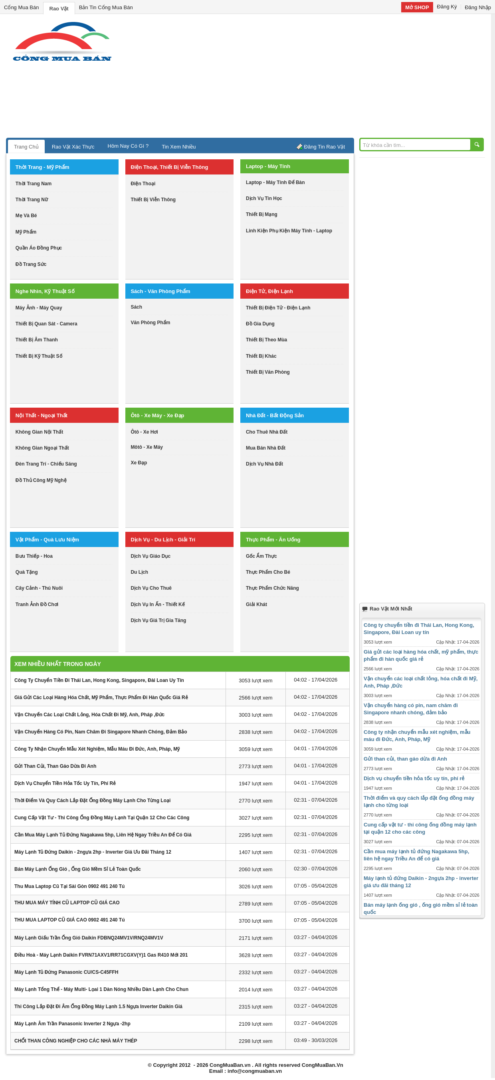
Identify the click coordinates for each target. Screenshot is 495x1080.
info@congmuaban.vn (255, 1071)
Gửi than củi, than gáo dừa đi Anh (55, 766)
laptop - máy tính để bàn (275, 182)
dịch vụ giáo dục (150, 556)
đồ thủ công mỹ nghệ (41, 480)
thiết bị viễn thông (153, 199)
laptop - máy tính (268, 166)
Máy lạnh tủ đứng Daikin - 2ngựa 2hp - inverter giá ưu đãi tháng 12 (92, 852)
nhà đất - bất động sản (275, 415)
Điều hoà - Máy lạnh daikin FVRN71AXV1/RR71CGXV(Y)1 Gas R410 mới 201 (101, 955)
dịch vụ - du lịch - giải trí (163, 540)
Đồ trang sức (31, 264)
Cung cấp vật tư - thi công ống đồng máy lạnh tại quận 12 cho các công (101, 817)
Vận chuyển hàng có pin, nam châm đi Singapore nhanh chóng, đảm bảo (100, 732)
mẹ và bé (26, 215)
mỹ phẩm (26, 232)
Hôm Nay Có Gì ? (128, 146)
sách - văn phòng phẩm (160, 291)
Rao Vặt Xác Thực (73, 147)
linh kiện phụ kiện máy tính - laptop (289, 231)
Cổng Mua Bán (21, 7)
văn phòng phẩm (150, 322)
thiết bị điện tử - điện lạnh (278, 308)
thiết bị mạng (261, 214)
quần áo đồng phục (39, 248)
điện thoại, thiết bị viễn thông (169, 167)
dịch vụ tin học (264, 198)
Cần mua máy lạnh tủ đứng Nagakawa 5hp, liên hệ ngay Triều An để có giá (103, 835)
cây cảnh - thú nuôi (39, 588)
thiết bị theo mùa (266, 340)
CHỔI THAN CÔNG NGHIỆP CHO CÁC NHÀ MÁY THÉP (75, 1041)
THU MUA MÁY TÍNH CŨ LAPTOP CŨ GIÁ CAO (67, 903)
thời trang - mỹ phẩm (42, 167)
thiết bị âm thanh (37, 340)
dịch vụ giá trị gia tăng (158, 620)
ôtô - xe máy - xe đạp (157, 415)
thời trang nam (33, 183)
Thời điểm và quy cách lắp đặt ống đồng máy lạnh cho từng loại (92, 800)
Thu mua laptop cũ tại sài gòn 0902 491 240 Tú (69, 886)
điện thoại (143, 183)
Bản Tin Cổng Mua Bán (106, 7)
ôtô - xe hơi (144, 432)
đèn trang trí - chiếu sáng (46, 464)
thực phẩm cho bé (268, 572)
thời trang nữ (32, 199)
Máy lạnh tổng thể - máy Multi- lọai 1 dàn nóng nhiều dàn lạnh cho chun (101, 989)
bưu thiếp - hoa (34, 556)
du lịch (139, 572)
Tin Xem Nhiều (179, 147)
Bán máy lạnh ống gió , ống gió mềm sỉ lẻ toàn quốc (77, 869)
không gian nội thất (39, 432)
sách (136, 307)
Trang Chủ (26, 147)
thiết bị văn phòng (268, 372)
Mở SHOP (417, 7)
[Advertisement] (315, 78)
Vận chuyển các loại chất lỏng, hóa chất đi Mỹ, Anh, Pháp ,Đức (89, 714)
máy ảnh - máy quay (39, 308)
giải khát (256, 604)
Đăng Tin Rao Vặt (324, 147)
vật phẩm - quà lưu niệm (47, 540)
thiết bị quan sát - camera (46, 324)
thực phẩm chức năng (272, 588)
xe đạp (139, 463)
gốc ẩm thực (261, 556)
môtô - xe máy (147, 447)
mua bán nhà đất (265, 448)
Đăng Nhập (478, 7)
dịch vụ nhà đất (264, 464)
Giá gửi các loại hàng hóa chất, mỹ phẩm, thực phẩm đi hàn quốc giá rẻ (101, 697)
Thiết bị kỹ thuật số (39, 356)
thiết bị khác (261, 356)
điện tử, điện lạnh (269, 291)
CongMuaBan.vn (230, 1065)
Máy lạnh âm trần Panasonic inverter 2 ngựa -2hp (72, 1023)
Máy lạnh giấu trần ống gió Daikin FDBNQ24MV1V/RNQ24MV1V (88, 938)
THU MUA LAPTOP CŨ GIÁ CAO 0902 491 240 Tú (69, 920)
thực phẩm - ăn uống (273, 540)
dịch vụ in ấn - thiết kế (157, 604)
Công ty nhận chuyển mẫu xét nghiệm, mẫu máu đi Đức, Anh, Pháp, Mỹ (97, 749)
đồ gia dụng (260, 324)
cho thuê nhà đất (266, 432)
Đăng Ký (447, 7)
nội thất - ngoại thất (41, 415)
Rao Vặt (59, 9)
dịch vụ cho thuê (151, 588)
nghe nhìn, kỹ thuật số (45, 291)
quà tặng (27, 572)
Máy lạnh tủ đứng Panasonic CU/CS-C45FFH (66, 972)
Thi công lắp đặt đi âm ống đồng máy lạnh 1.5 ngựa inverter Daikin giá (98, 1006)
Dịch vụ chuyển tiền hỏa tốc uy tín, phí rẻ (65, 783)
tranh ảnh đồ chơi (37, 604)
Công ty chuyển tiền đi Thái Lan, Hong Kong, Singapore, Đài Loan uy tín (99, 680)
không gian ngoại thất (42, 448)
